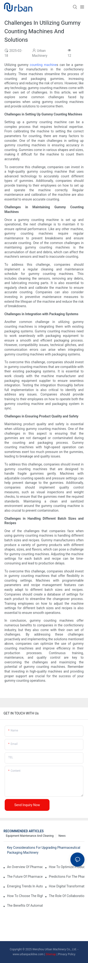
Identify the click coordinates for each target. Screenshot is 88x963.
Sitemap (51, 954)
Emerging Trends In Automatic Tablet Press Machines (25, 886)
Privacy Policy (66, 954)
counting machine (43, 65)
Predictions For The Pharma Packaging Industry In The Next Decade (66, 876)
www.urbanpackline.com (28, 954)
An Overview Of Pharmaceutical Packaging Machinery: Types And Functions (25, 867)
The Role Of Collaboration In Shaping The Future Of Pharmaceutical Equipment (66, 896)
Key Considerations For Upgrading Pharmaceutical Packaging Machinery (43, 850)
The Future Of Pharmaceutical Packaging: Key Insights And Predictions (25, 876)
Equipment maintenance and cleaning (30, 835)
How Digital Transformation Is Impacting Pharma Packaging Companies (66, 886)
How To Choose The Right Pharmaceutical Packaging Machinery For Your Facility (25, 896)
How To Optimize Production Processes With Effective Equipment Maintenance (66, 867)
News (61, 835)
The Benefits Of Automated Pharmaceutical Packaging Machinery (25, 905)
